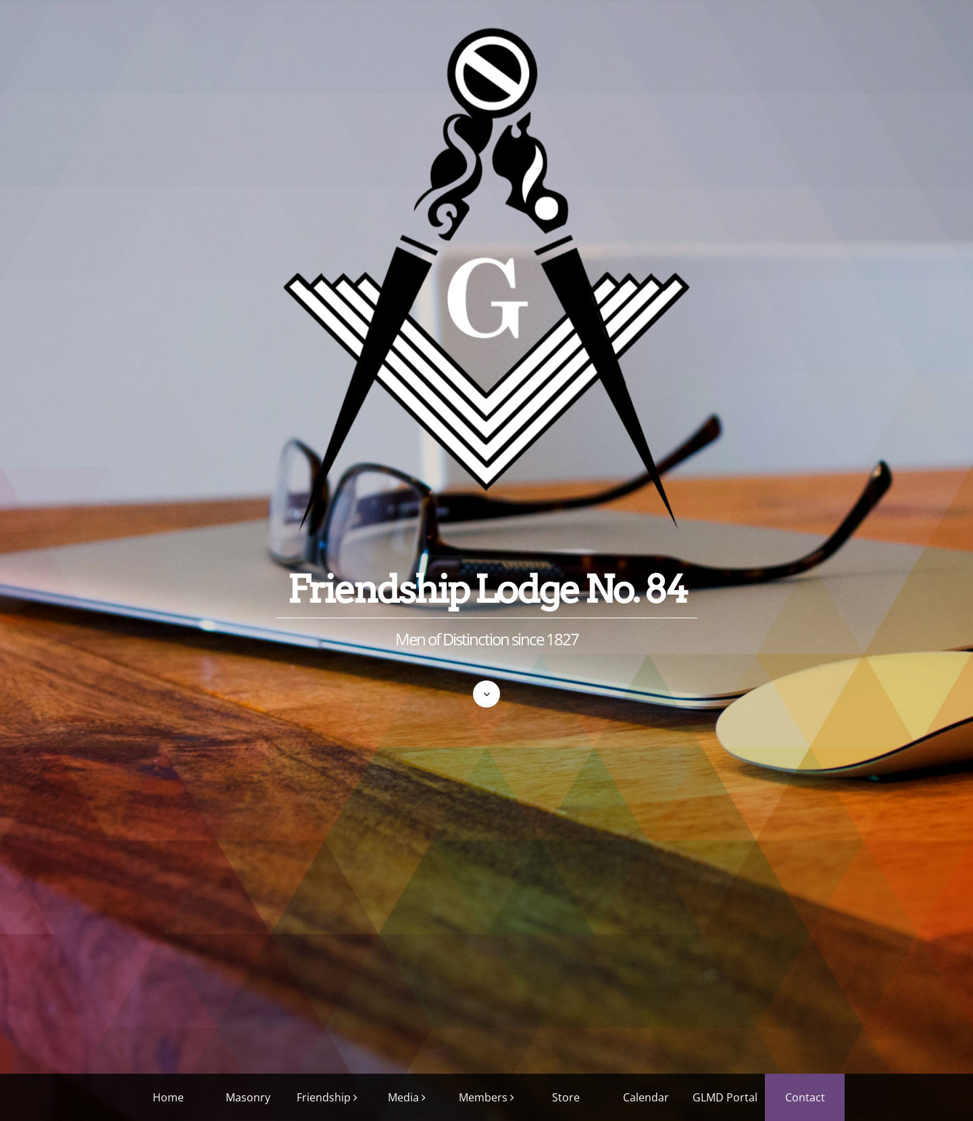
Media (403, 1097)
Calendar (646, 1097)
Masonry (248, 1097)
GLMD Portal (725, 1097)
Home (168, 1097)
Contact (805, 1097)
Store (566, 1097)
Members (483, 1097)
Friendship (324, 1097)
